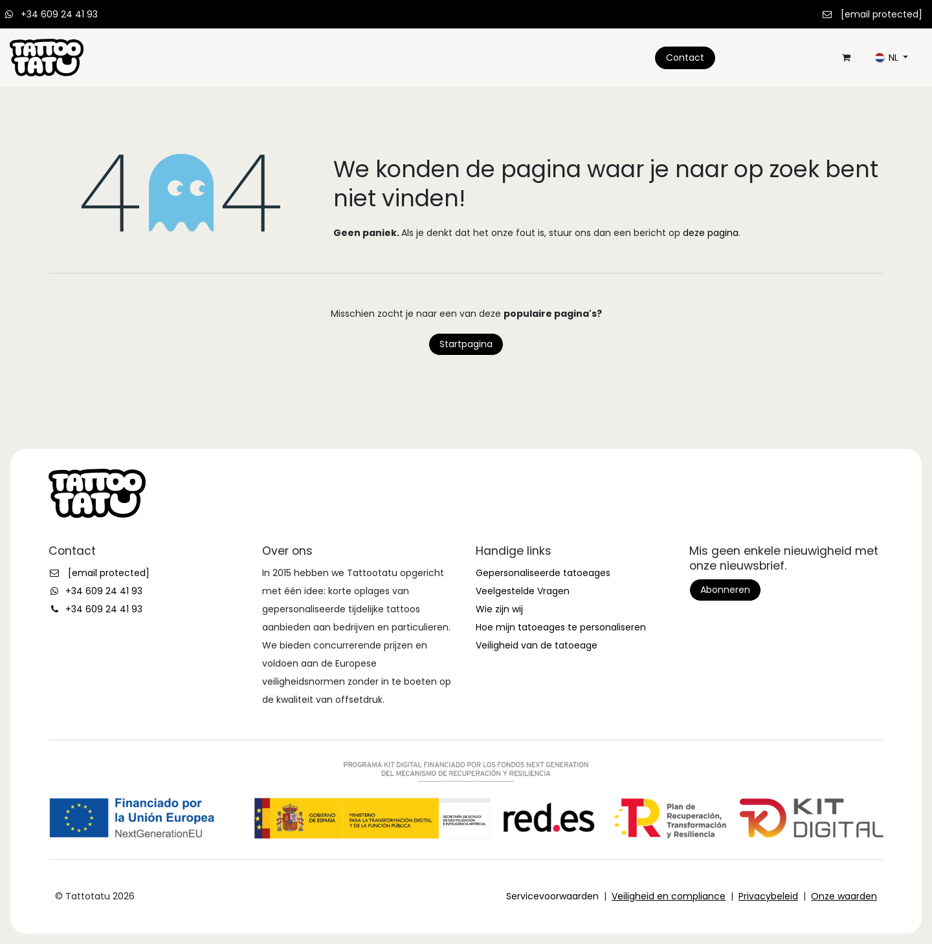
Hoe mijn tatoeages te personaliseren (561, 627)
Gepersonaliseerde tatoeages (543, 572)
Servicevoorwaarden (552, 896)
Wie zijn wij (499, 609)
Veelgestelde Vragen (523, 591)
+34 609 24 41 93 (59, 14)
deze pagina (710, 232)
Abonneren (725, 589)
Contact (685, 57)
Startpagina (466, 344)
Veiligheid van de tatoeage (536, 645)
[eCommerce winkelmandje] (846, 57)
